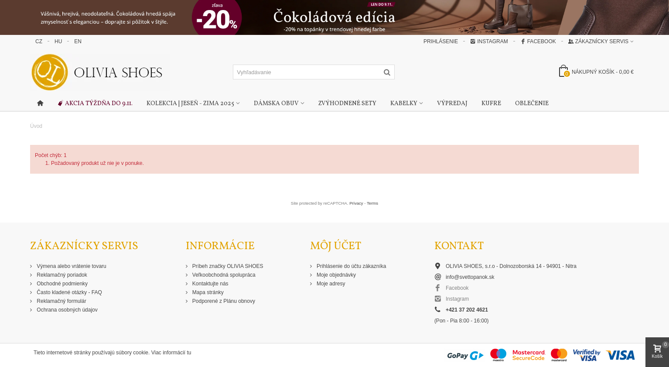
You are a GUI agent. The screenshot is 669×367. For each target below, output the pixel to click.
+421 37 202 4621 (467, 310)
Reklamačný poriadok (61, 275)
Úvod (36, 126)
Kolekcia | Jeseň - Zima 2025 (190, 103)
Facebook (538, 41)
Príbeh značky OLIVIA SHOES (227, 266)
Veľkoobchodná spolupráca (223, 275)
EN (78, 41)
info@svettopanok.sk (470, 277)
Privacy (356, 203)
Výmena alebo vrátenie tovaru (70, 266)
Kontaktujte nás (210, 284)
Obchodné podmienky (61, 284)
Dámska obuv (276, 103)
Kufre (491, 103)
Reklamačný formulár (60, 301)
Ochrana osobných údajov (66, 310)
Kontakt (459, 246)
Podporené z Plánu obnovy (223, 301)
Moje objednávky (335, 275)
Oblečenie (532, 103)
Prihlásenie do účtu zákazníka (350, 266)
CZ (38, 41)
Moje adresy (330, 284)
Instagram (489, 41)
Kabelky (403, 103)
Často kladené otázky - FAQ (68, 292)
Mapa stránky (207, 292)
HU (58, 41)
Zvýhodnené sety (347, 103)
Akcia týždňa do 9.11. (95, 104)
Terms (372, 203)
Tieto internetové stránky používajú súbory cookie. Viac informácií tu (112, 353)
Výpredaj (452, 103)
